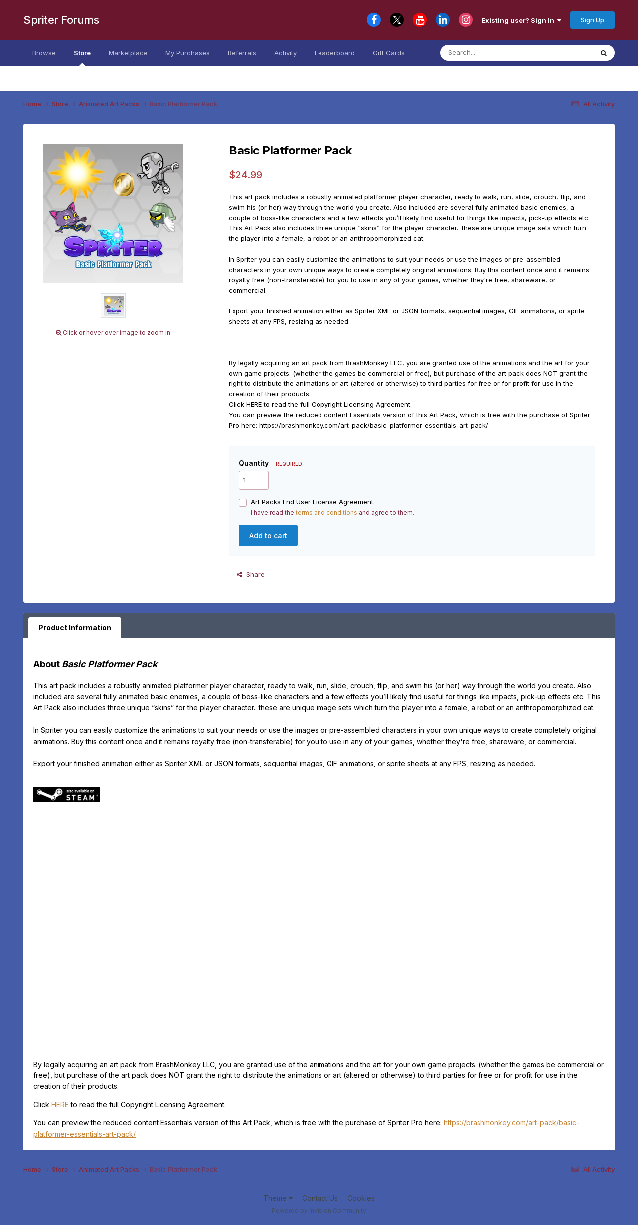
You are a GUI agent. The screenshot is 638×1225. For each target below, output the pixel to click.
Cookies (361, 1198)
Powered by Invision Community (319, 1210)
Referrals (242, 53)
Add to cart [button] (268, 535)
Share (251, 574)
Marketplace (128, 53)
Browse (44, 53)
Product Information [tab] (74, 627)
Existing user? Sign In (521, 20)
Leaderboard (335, 53)
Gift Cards (389, 53)
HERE (60, 1104)
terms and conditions (326, 512)
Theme (278, 1198)
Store (82, 57)
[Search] (506, 53)
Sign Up (592, 20)
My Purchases (187, 53)
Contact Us (320, 1198)
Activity (285, 53)
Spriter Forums (61, 19)
